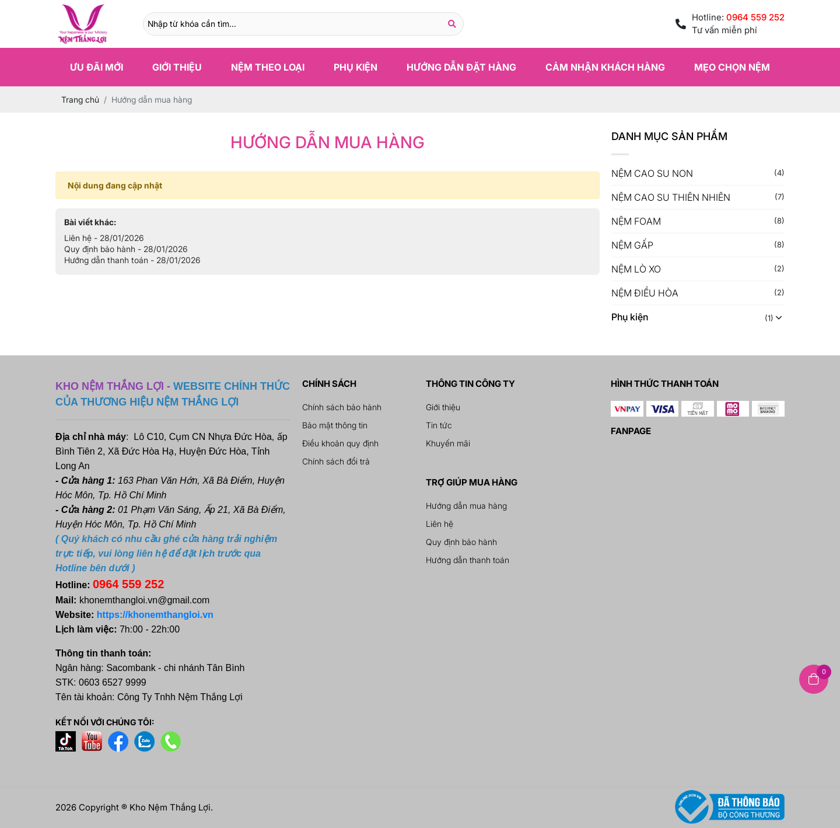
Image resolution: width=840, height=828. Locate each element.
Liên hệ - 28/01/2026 (104, 238)
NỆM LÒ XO (636, 269)
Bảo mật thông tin (335, 425)
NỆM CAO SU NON (652, 173)
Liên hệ (439, 524)
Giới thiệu (177, 67)
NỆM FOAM (636, 221)
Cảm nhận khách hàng (605, 67)
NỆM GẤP (632, 245)
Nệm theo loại (267, 67)
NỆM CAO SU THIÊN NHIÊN (670, 197)
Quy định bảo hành (461, 542)
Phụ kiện (355, 67)
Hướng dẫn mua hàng (466, 506)
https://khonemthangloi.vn (155, 615)
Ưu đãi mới (96, 67)
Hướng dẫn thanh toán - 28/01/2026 (132, 260)
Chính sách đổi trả (336, 461)
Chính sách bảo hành (342, 407)
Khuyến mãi (448, 443)
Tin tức (439, 425)
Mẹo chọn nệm (732, 67)
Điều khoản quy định (340, 443)
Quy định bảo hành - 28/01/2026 (126, 249)
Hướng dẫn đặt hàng (461, 67)
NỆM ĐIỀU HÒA (644, 293)
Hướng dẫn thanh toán (467, 560)
